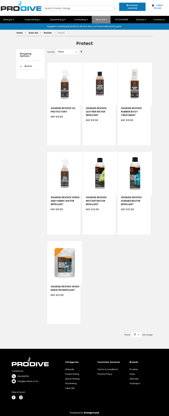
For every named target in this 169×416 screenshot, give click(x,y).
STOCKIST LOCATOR (132, 6)
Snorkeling (80, 19)
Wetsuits (8, 19)
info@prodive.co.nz (27, 381)
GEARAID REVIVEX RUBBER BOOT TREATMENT (131, 112)
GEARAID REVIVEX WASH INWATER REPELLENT (65, 288)
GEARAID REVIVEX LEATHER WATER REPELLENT (96, 112)
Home (20, 32)
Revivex (48, 32)
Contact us (159, 19)
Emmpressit (91, 412)
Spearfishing (57, 19)
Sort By (51, 51)
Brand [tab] (28, 66)
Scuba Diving (32, 19)
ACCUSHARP (121, 19)
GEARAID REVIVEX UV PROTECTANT (63, 110)
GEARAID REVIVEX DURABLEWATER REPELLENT (131, 201)
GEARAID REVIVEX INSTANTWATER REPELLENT (96, 201)
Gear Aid (101, 19)
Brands (140, 19)
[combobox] (80, 8)
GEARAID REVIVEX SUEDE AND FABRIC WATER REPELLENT (65, 201)
